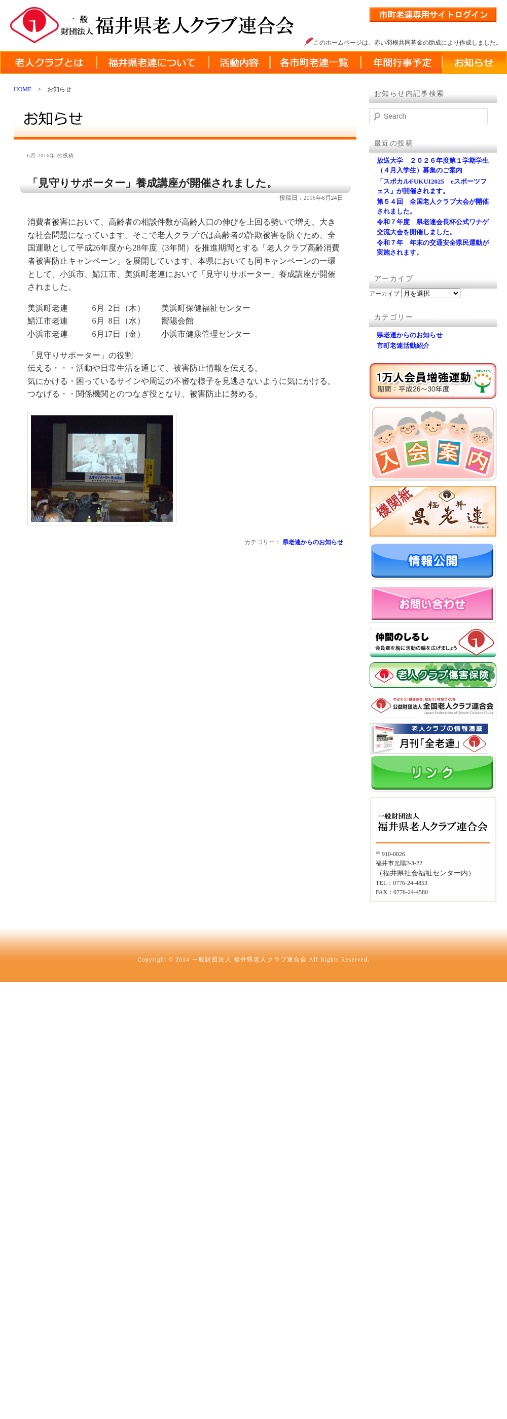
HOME (22, 89)
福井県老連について (152, 63)
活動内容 (239, 63)
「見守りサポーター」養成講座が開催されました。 (152, 183)
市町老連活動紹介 (403, 345)
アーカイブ (384, 293)
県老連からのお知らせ (312, 542)
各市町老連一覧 (315, 63)
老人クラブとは (48, 63)
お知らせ (474, 63)
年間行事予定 (401, 63)
